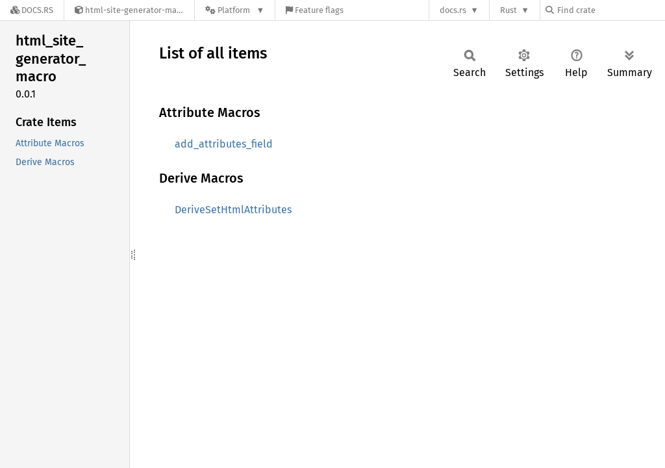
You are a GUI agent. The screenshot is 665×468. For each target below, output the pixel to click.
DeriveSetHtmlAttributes (233, 209)
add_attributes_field (224, 144)
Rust (508, 10)
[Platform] (235, 10)
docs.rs (453, 10)
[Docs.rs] (32, 10)
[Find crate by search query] (610, 10)
